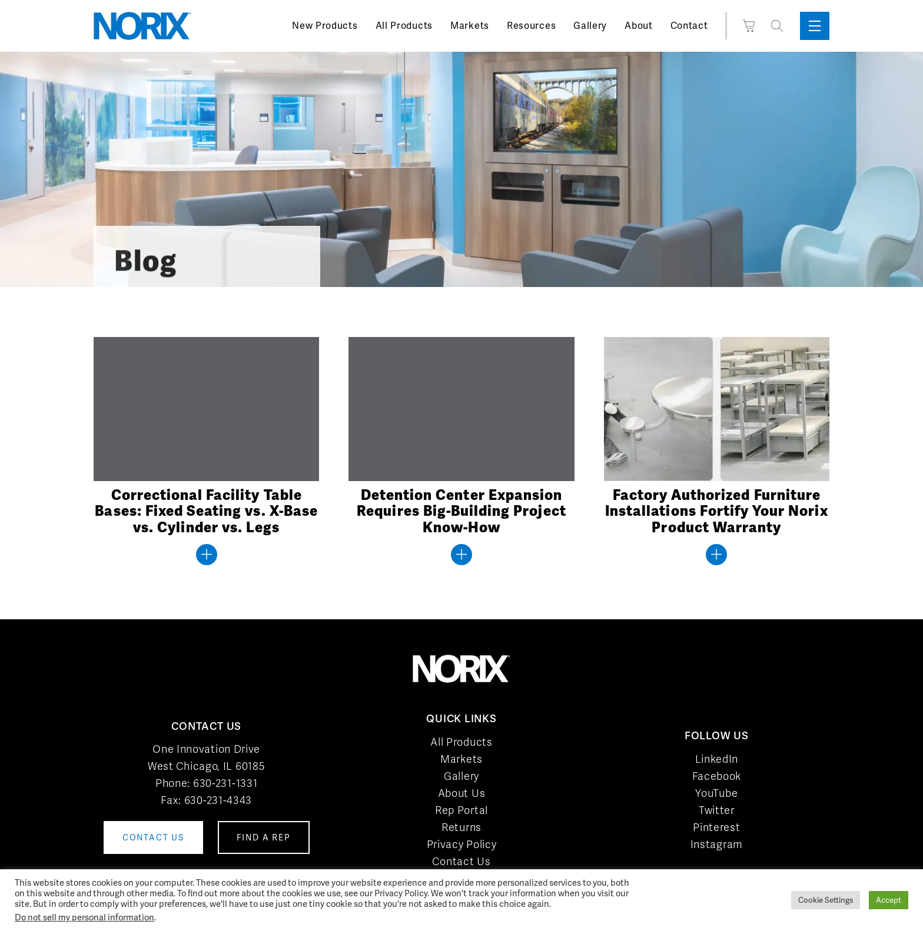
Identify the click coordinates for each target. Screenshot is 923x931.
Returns (461, 827)
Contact (689, 25)
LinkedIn (717, 759)
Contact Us (461, 861)
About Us (462, 793)
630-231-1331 (225, 783)
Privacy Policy (462, 844)
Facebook (717, 776)
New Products (324, 25)
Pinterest (716, 827)
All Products (404, 25)
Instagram (716, 844)
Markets (469, 25)
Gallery (590, 25)
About (639, 25)
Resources (531, 25)
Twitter (717, 810)
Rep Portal (461, 810)
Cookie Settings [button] (825, 900)
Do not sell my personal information (84, 917)
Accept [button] (888, 900)
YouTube (716, 793)
